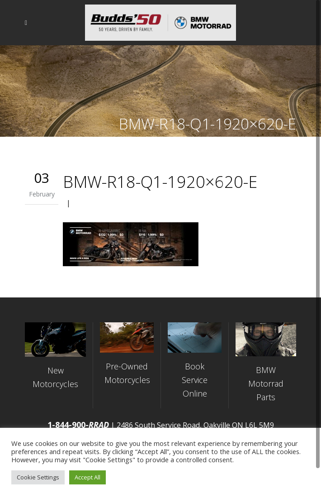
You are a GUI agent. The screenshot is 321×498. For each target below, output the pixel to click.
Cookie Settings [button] (38, 477)
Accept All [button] (87, 477)
